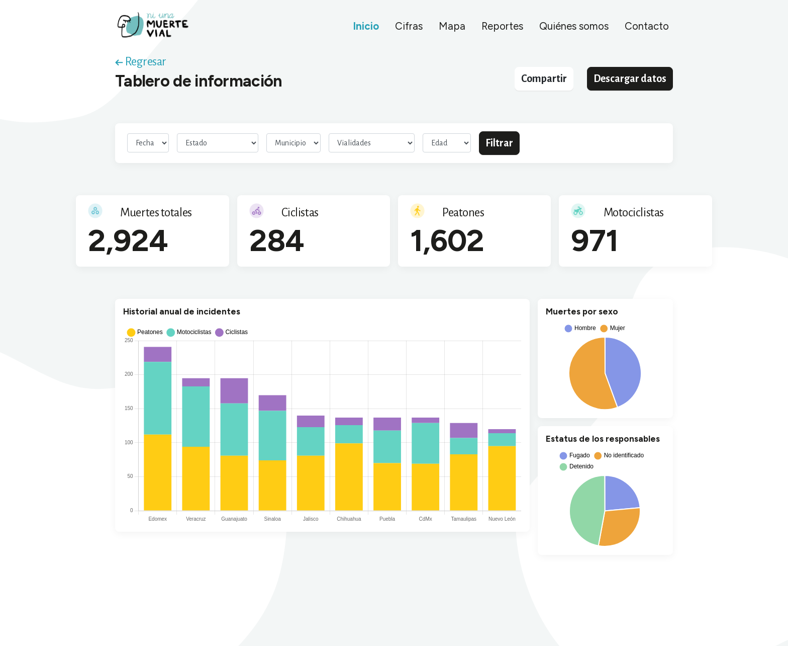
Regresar (140, 61)
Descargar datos (630, 78)
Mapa (452, 26)
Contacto (647, 26)
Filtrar (499, 142)
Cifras (409, 26)
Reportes (502, 26)
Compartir (544, 78)
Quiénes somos (574, 26)
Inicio (366, 26)
